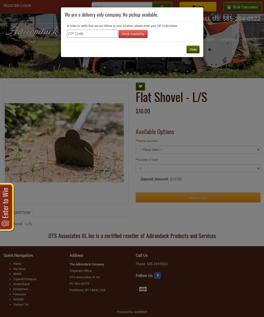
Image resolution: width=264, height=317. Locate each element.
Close (193, 49)
